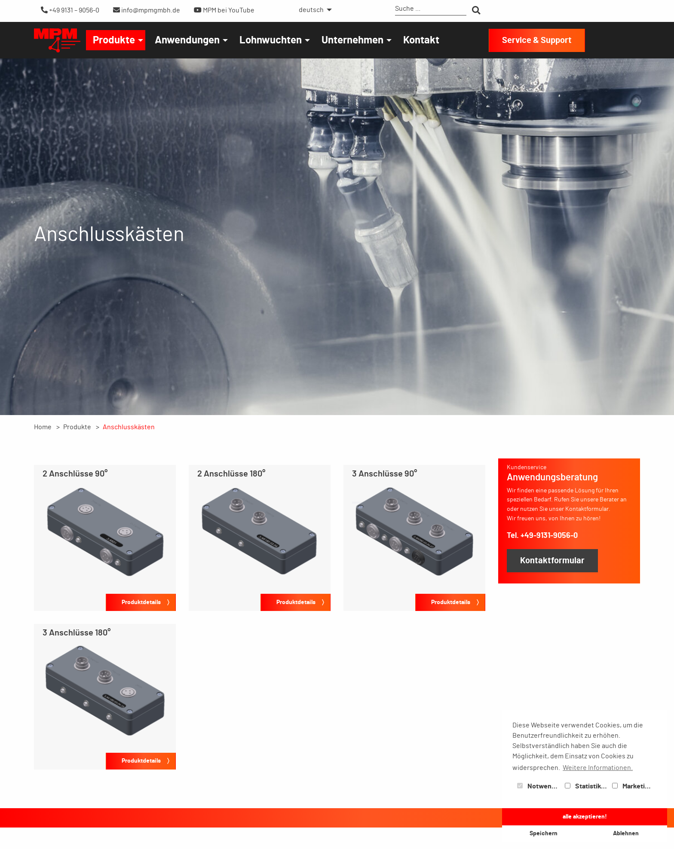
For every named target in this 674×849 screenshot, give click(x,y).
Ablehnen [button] (626, 833)
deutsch (311, 9)
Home (43, 427)
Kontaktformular (552, 560)
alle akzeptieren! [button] (585, 816)
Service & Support (537, 40)
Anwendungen (187, 40)
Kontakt (421, 40)
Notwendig (539, 786)
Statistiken (587, 786)
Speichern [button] (544, 833)
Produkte (114, 40)
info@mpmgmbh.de (146, 10)
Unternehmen (352, 40)
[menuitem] (313, 10)
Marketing (632, 786)
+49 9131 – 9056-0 (70, 10)
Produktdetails (141, 602)
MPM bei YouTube (224, 10)
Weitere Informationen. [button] (598, 767)
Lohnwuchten (270, 40)
